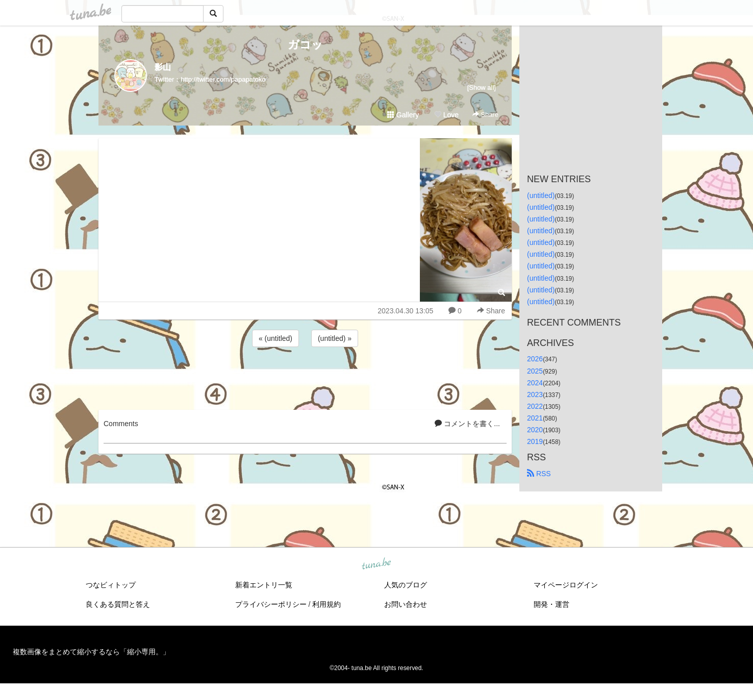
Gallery (403, 115)
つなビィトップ (111, 585)
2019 (535, 441)
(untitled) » (335, 338)
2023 (535, 394)
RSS (539, 474)
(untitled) (541, 195)
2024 (535, 383)
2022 (535, 406)
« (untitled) (275, 338)
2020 (535, 430)
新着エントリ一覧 (263, 585)
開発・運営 (551, 604)
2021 (535, 418)
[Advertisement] (305, 377)
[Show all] (481, 87)
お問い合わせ (405, 604)
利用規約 (326, 604)
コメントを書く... (467, 423)
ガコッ (305, 44)
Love (446, 115)
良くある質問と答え (118, 604)
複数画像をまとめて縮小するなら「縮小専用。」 (91, 652)
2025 (535, 371)
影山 (163, 67)
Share (485, 114)
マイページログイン (566, 585)
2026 (535, 359)
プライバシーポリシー (271, 604)
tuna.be (376, 564)
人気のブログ (405, 585)
